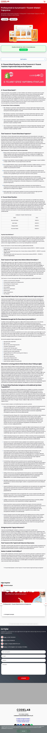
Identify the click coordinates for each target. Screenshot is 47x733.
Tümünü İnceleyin (7, 585)
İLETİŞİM (4, 19)
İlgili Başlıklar (32, 59)
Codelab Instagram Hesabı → (23, 718)
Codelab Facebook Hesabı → (23, 720)
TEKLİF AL (13, 19)
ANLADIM (23, 731)
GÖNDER (23, 678)
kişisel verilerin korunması (31, 727)
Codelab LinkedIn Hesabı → (23, 721)
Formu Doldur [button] (23, 49)
